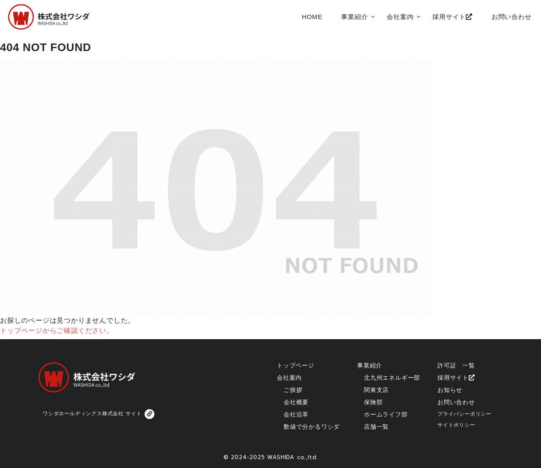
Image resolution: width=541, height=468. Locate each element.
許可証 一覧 (456, 365)
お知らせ (449, 389)
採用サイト (456, 377)
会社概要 (296, 402)
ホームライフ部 (386, 414)
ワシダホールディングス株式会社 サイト (99, 414)
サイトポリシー (456, 425)
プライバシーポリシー (464, 414)
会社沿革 (296, 414)
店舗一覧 (376, 426)
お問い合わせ (456, 402)
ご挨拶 (293, 389)
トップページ (295, 365)
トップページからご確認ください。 (57, 330)
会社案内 (289, 377)
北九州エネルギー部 (392, 377)
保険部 (373, 402)
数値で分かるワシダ (312, 426)
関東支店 (376, 389)
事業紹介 (369, 365)
